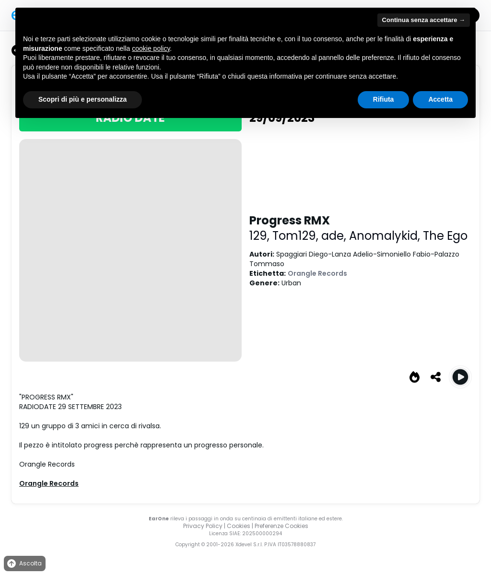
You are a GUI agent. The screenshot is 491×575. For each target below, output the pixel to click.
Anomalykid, (386, 236)
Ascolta (24, 564)
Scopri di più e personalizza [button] (82, 99)
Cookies (238, 526)
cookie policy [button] (151, 48)
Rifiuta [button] (383, 99)
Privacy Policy (202, 526)
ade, (335, 236)
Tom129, (296, 236)
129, (260, 236)
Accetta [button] (440, 99)
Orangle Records (317, 273)
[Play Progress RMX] (460, 377)
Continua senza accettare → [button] (423, 19)
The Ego (445, 236)
